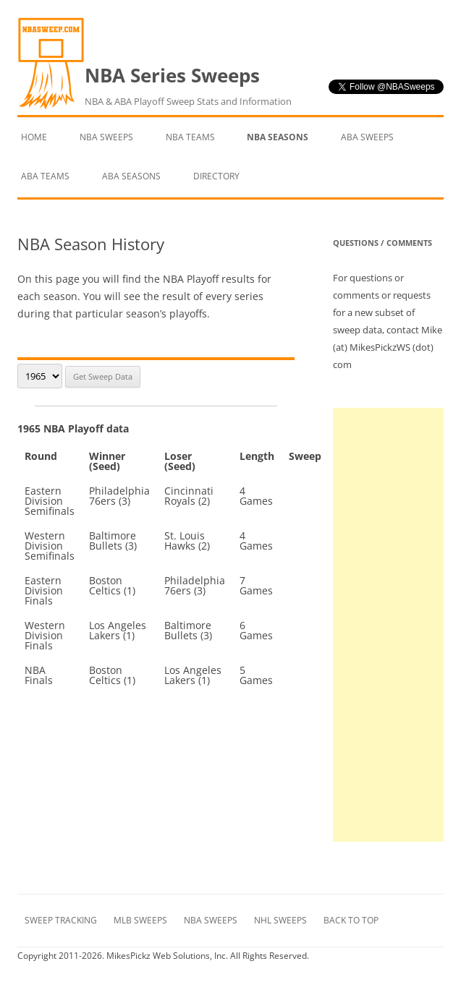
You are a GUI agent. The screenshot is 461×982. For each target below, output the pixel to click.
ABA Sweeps (367, 137)
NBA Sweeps (106, 137)
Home (34, 137)
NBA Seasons (277, 137)
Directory (216, 176)
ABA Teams (45, 176)
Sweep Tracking (61, 920)
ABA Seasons (131, 176)
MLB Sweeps (140, 920)
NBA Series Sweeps (188, 86)
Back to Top (350, 920)
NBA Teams (190, 137)
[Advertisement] (388, 625)
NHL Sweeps (280, 920)
